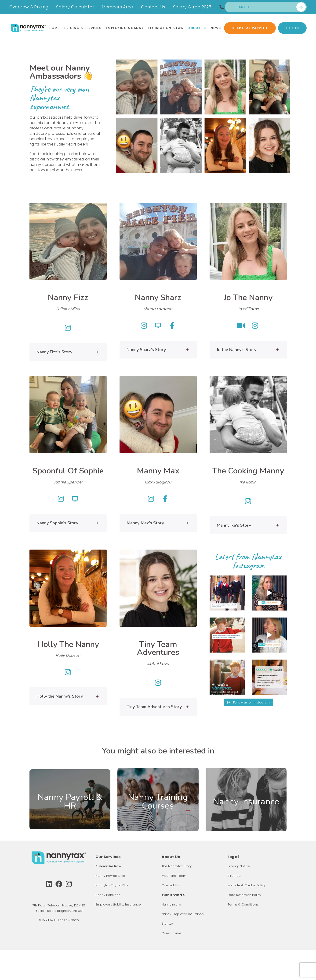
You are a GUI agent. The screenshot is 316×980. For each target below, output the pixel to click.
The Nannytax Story (177, 866)
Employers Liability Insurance (118, 904)
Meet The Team (174, 875)
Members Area (117, 7)
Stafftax (167, 923)
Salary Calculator (75, 7)
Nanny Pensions (107, 895)
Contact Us (153, 7)
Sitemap (234, 875)
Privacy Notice (239, 866)
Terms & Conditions (243, 904)
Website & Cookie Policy (246, 885)
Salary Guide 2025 (192, 7)
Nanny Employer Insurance (183, 914)
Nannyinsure (171, 904)
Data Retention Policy (244, 895)
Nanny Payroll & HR (110, 875)
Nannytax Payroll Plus (111, 885)
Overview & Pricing (28, 7)
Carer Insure (172, 933)
